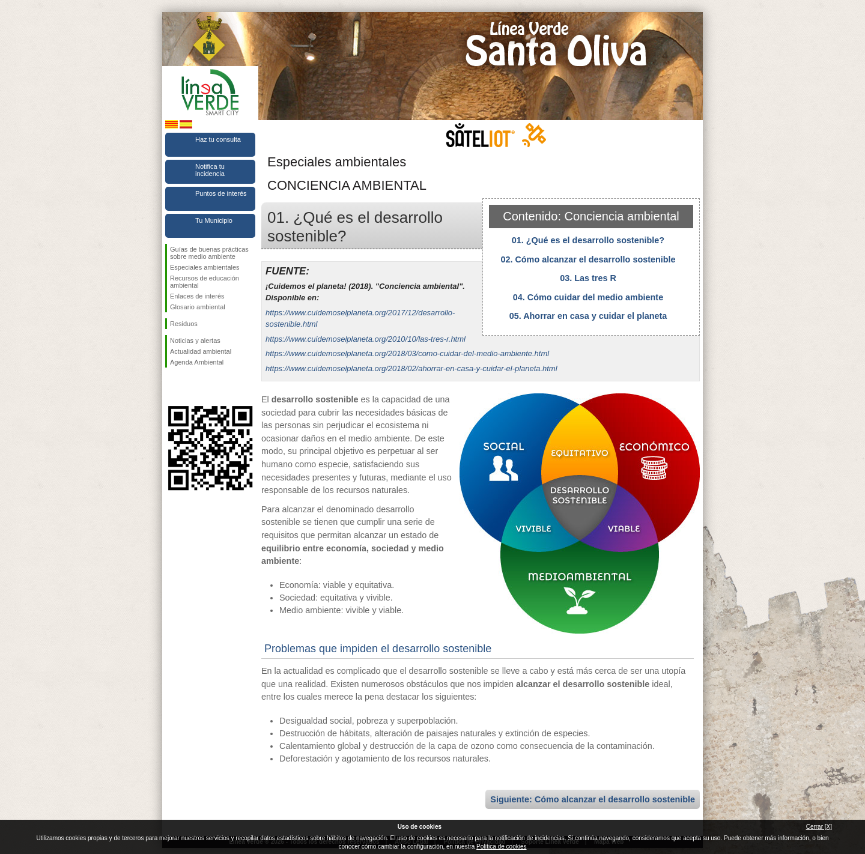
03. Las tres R (588, 278)
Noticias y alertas (195, 340)
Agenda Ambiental (196, 362)
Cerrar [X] (819, 826)
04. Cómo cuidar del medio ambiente (588, 297)
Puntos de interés (221, 193)
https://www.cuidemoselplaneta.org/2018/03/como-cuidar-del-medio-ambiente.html (407, 353)
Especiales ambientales (205, 267)
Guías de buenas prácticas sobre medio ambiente (209, 253)
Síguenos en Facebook (172, 387)
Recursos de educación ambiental (204, 281)
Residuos (184, 323)
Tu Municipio (213, 220)
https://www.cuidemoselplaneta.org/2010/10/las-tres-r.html (366, 339)
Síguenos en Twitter (192, 387)
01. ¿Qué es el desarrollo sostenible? (588, 240)
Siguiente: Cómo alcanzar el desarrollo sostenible (592, 799)
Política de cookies (501, 846)
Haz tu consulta (218, 139)
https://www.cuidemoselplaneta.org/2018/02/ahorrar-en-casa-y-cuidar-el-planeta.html (411, 368)
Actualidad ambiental (200, 351)
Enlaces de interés (197, 296)
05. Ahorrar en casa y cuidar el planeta (588, 316)
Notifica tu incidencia (210, 170)
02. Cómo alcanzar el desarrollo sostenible (587, 259)
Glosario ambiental (197, 306)
